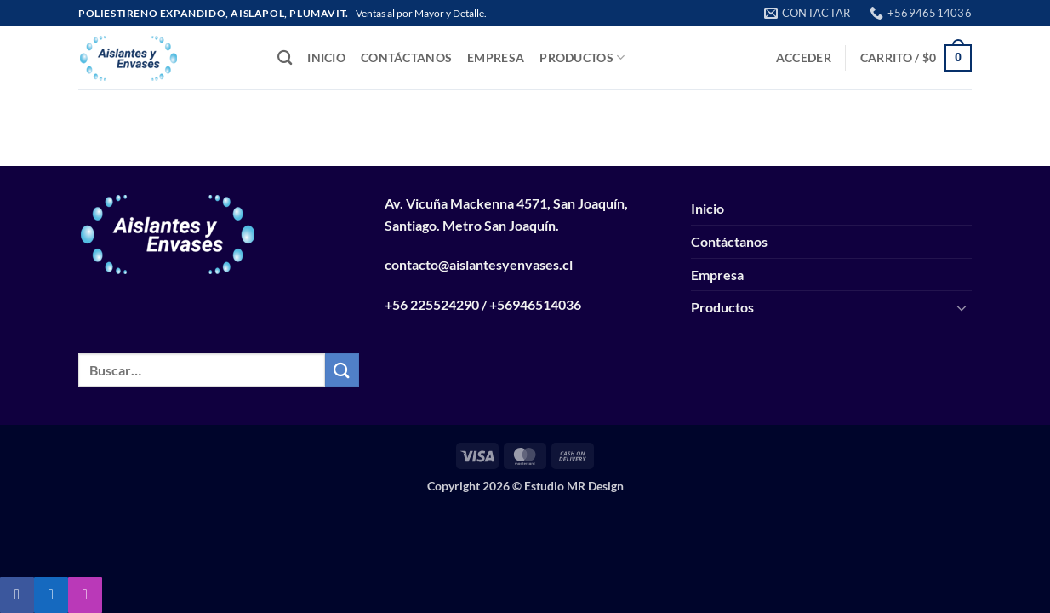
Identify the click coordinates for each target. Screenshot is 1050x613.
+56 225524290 (432, 304)
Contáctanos (406, 57)
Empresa (495, 57)
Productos (582, 57)
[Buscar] (284, 58)
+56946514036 (535, 304)
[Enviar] (342, 370)
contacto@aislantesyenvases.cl (479, 264)
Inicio (326, 57)
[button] (803, 57)
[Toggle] (961, 307)
